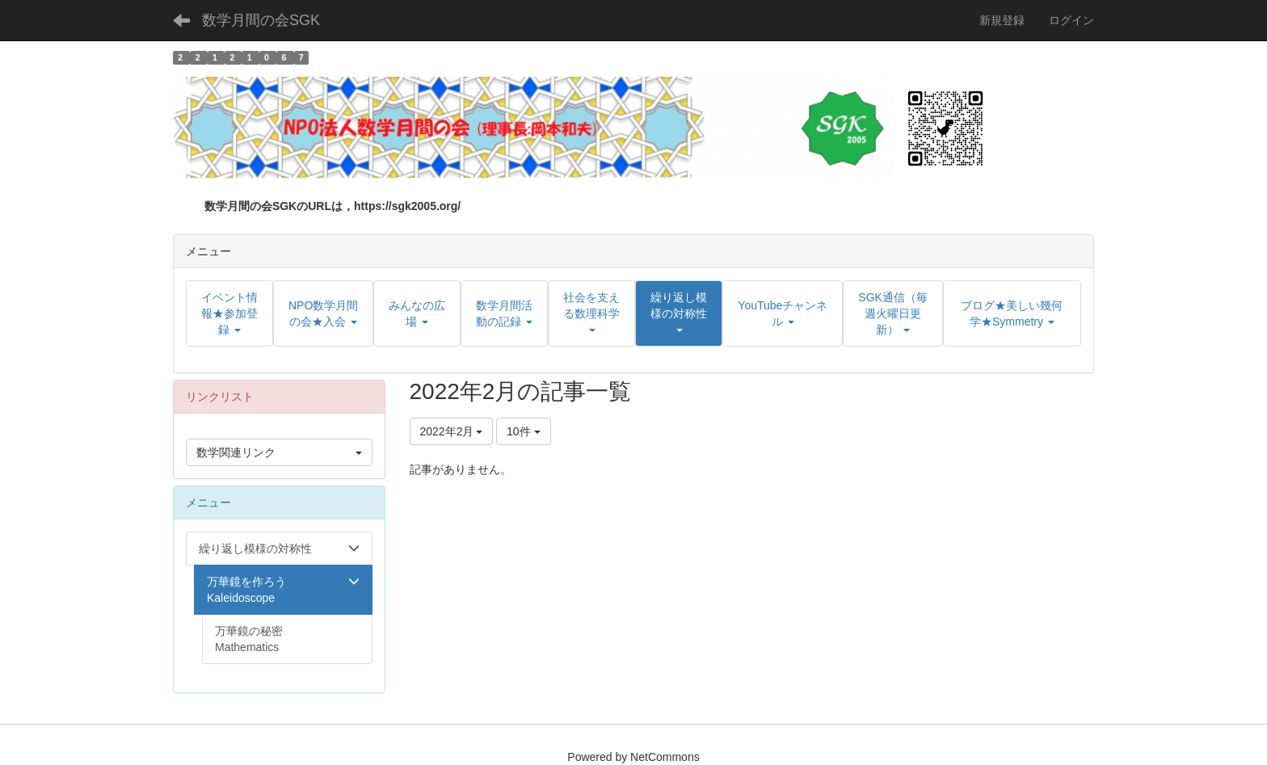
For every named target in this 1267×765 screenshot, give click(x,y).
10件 (523, 431)
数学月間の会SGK (261, 20)
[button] (679, 313)
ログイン (1071, 20)
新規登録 (1002, 20)
